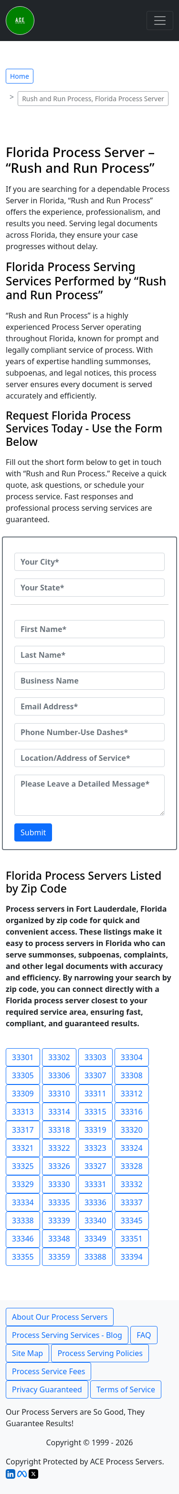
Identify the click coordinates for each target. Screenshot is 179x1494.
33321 (23, 1148)
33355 (23, 1257)
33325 (23, 1166)
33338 (23, 1220)
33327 (95, 1166)
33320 (132, 1130)
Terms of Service (125, 1389)
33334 (23, 1202)
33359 (59, 1257)
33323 (95, 1148)
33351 (132, 1238)
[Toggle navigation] (160, 20)
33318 (59, 1130)
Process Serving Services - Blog (67, 1335)
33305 (23, 1075)
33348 (59, 1238)
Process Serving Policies (100, 1353)
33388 (95, 1257)
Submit (33, 832)
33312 (132, 1093)
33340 (95, 1220)
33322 (59, 1148)
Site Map (27, 1353)
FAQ (144, 1335)
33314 (59, 1111)
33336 (95, 1202)
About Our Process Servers (59, 1317)
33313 (23, 1111)
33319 (95, 1130)
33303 (95, 1057)
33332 (132, 1184)
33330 (59, 1184)
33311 (95, 1093)
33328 (132, 1166)
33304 (132, 1057)
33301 (23, 1057)
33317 (23, 1130)
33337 (132, 1202)
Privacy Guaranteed (47, 1389)
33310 (59, 1093)
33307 (95, 1075)
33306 (59, 1075)
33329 (23, 1184)
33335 (59, 1202)
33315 (95, 1111)
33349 (95, 1238)
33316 (132, 1111)
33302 (59, 1057)
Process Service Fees (48, 1371)
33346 (23, 1238)
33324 (132, 1148)
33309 (23, 1093)
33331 (95, 1184)
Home (19, 76)
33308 (132, 1075)
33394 (132, 1257)
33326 (59, 1166)
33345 (132, 1220)
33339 (59, 1220)
